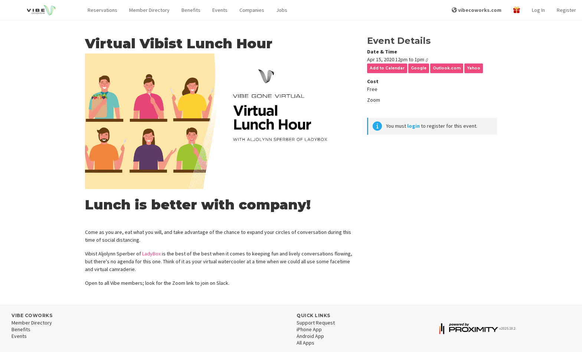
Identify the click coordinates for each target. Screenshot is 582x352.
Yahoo (473, 68)
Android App (310, 336)
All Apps (305, 342)
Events (220, 10)
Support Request (316, 322)
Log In (538, 10)
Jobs (281, 10)
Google (418, 68)
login (413, 126)
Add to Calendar (387, 68)
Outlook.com (447, 68)
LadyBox (151, 253)
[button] (102, 10)
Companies (251, 10)
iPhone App (309, 329)
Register (566, 10)
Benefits (191, 10)
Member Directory (149, 10)
